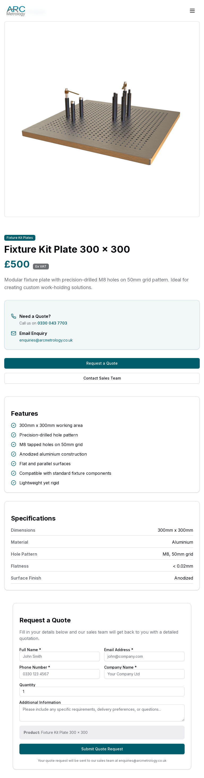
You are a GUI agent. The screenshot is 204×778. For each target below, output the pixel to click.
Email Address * (118, 650)
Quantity (27, 685)
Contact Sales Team (102, 378)
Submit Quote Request (102, 749)
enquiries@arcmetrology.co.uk (46, 340)
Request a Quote (102, 363)
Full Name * (30, 650)
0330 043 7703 (52, 323)
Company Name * (120, 667)
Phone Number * (34, 667)
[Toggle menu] (192, 10)
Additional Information (40, 702)
